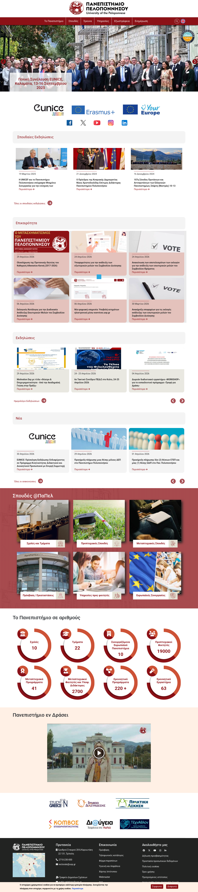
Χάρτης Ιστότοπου (108, 871)
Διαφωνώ (172, 886)
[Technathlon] (135, 824)
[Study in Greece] (58, 803)
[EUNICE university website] (51, 110)
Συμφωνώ (157, 886)
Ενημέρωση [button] (141, 21)
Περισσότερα (26, 189)
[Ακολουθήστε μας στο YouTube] (99, 122)
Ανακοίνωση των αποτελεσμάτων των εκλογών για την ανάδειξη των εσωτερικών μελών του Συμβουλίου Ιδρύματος (156, 265)
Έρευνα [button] (88, 21)
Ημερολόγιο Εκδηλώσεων (30, 401)
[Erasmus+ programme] (95, 110)
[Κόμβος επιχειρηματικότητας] (64, 824)
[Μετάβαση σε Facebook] (144, 850)
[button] (40, 83)
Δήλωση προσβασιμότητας (155, 856)
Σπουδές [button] (73, 21)
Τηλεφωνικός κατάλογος (111, 855)
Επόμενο (182, 401)
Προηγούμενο (3, 62)
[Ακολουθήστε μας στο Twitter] (85, 122)
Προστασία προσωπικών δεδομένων (160, 861)
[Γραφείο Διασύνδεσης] (92, 803)
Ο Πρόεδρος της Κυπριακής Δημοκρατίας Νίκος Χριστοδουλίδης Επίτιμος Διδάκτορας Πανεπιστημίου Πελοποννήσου (98, 182)
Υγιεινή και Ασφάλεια (109, 866)
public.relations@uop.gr (70, 882)
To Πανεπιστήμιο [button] (53, 21)
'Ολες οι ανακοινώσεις (28, 481)
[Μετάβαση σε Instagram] (161, 850)
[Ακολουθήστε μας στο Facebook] (71, 122)
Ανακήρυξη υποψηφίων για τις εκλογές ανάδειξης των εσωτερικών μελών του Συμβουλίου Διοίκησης (151, 312)
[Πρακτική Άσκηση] (132, 803)
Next (195, 62)
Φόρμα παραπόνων (108, 861)
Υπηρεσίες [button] (103, 21)
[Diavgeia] (99, 824)
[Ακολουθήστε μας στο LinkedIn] (126, 122)
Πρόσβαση (104, 850)
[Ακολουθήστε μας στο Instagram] (112, 122)
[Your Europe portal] (143, 110)
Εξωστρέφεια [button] (122, 21)
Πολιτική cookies (150, 866)
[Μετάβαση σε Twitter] (150, 850)
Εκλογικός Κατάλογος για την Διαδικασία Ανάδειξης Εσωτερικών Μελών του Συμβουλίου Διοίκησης (41, 312)
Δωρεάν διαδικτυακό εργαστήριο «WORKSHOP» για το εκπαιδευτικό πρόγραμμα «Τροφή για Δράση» (156, 382)
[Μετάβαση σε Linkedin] (166, 850)
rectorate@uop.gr (67, 864)
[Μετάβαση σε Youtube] (155, 850)
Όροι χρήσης (148, 872)
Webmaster (104, 877)
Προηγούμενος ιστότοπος (155, 877)
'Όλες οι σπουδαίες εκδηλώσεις (33, 203)
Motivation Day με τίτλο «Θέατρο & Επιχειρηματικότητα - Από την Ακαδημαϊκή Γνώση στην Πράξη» (38, 382)
